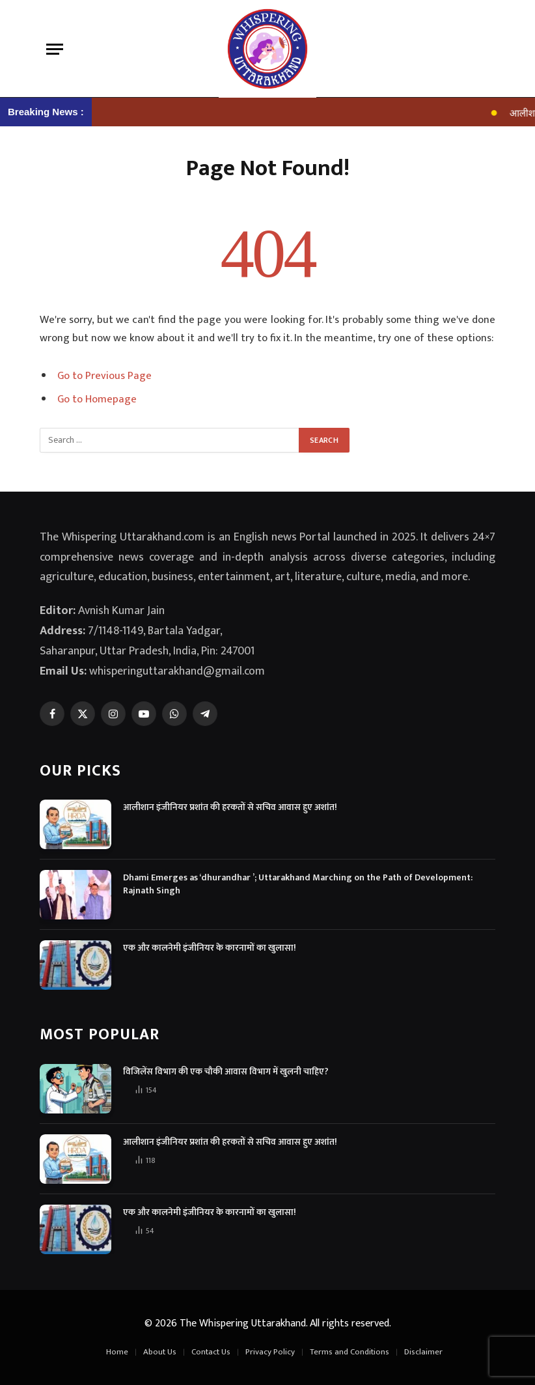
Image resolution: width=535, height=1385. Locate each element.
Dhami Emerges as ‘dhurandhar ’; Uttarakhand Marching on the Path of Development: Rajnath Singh (298, 884)
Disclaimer (423, 1352)
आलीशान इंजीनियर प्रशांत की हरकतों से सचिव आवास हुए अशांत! (230, 807)
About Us (159, 1352)
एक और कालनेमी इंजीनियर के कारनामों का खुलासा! (209, 948)
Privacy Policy (270, 1352)
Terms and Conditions (349, 1352)
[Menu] (54, 49)
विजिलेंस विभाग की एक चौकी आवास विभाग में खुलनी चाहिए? (226, 1071)
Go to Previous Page (104, 376)
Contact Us (210, 1352)
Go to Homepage (97, 399)
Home (117, 1352)
